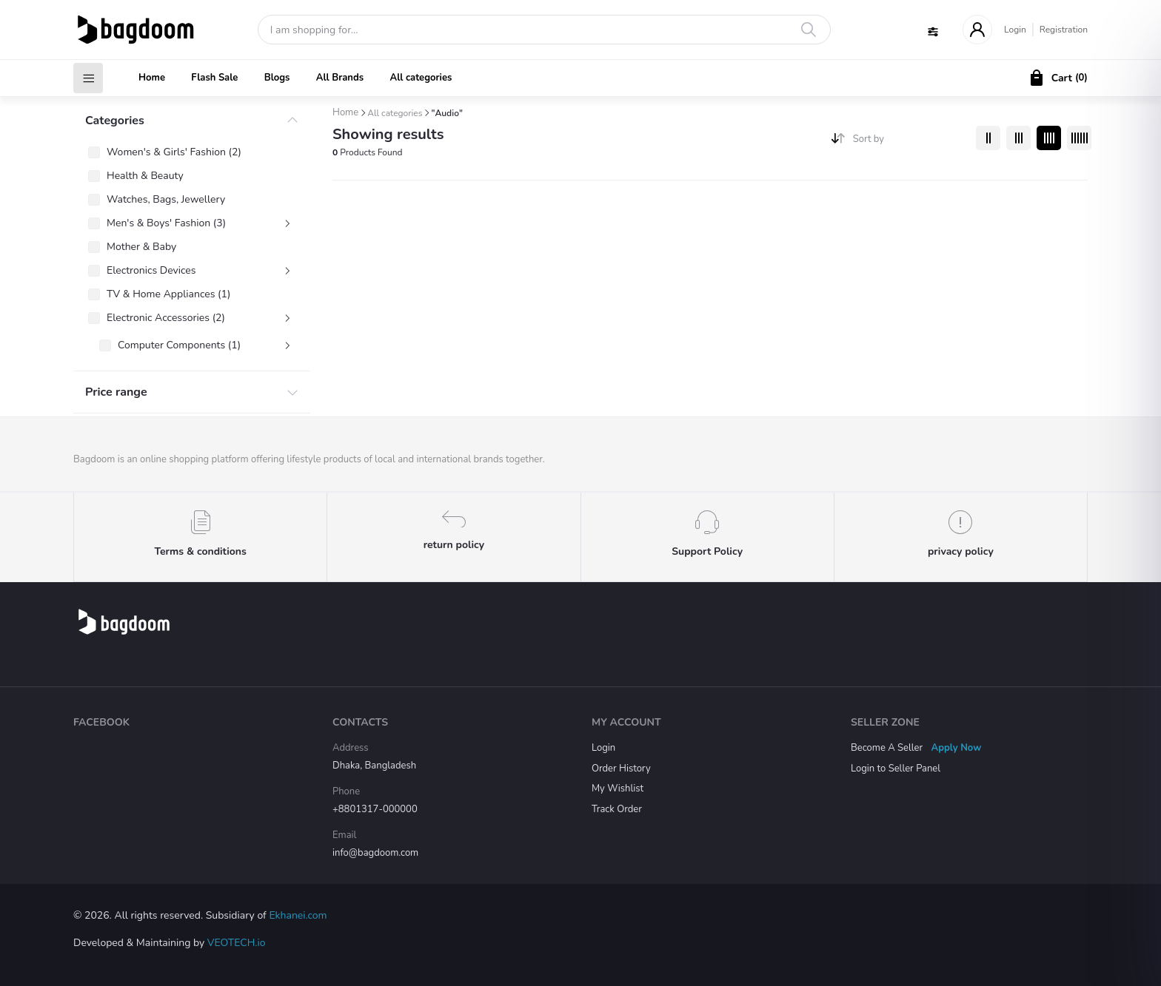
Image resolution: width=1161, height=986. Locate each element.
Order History (621, 768)
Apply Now (956, 747)
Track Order (617, 809)
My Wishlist (617, 788)
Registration (1064, 30)
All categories (420, 77)
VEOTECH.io (236, 943)
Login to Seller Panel (895, 768)
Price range (116, 392)
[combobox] (909, 142)
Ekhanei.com (298, 915)
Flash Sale (214, 77)
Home (151, 77)
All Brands (340, 77)
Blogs (277, 77)
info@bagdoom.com (375, 853)
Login (1015, 30)
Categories (114, 120)
